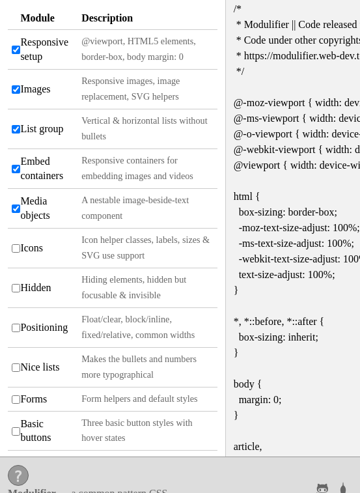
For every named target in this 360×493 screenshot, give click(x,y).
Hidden (35, 287)
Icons (31, 247)
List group (41, 128)
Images (35, 88)
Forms (33, 398)
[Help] (18, 475)
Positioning (44, 327)
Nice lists (39, 367)
